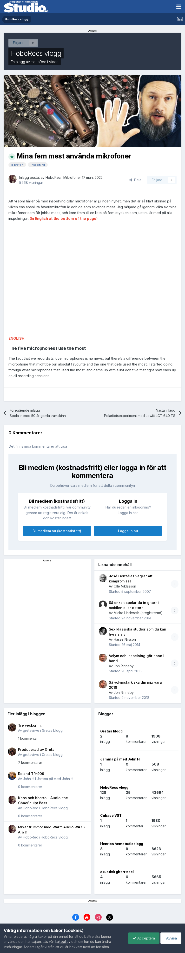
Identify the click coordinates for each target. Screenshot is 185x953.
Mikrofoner (72, 177)
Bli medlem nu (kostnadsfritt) (57, 531)
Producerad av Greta (36, 749)
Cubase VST (111, 815)
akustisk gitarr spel (117, 872)
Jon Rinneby (124, 666)
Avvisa (170, 938)
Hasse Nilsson (125, 639)
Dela (135, 180)
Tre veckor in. (30, 725)
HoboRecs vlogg (36, 53)
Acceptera (143, 938)
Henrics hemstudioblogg (121, 844)
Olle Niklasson (125, 586)
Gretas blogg (52, 730)
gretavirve (31, 730)
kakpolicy (62, 941)
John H (28, 779)
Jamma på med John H (55, 779)
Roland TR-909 (31, 774)
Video (54, 61)
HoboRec (38, 61)
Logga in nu (128, 531)
